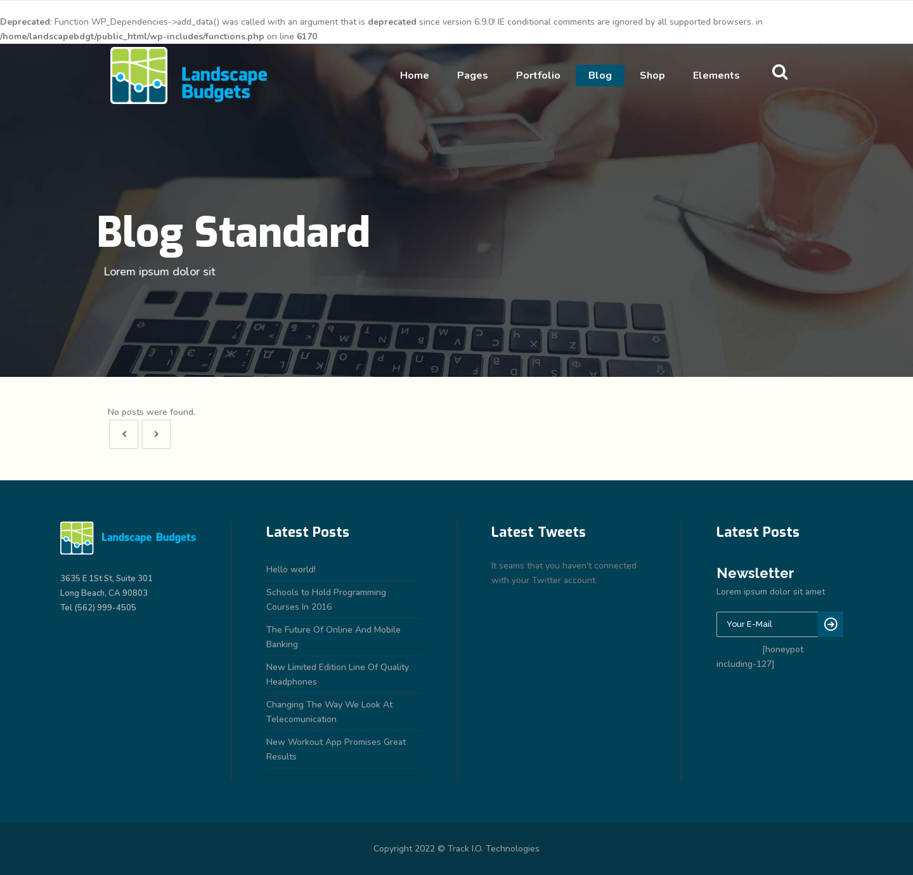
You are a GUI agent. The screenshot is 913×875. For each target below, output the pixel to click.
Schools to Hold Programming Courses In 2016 (326, 599)
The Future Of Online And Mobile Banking (333, 637)
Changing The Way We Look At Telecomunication (329, 712)
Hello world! (291, 569)
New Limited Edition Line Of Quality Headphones (337, 674)
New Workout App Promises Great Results (336, 749)
